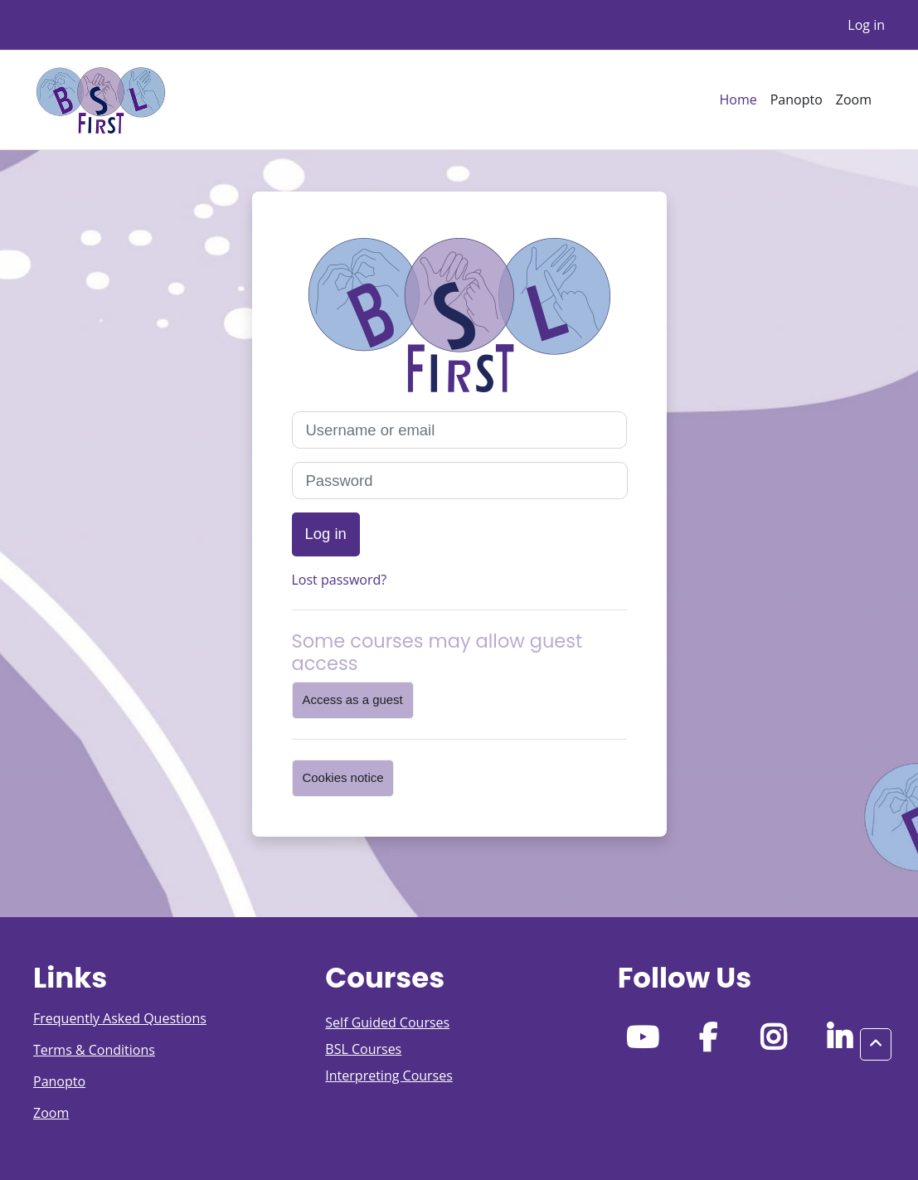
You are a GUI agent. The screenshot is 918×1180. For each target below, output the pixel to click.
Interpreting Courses (389, 1075)
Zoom (51, 1113)
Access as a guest (353, 699)
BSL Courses (363, 1049)
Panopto (59, 1081)
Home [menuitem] (737, 99)
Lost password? (339, 580)
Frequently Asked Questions (119, 1018)
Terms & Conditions (94, 1050)
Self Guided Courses (387, 1022)
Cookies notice (343, 777)
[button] (875, 1044)
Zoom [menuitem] (854, 99)
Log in (866, 25)
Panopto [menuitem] (796, 99)
